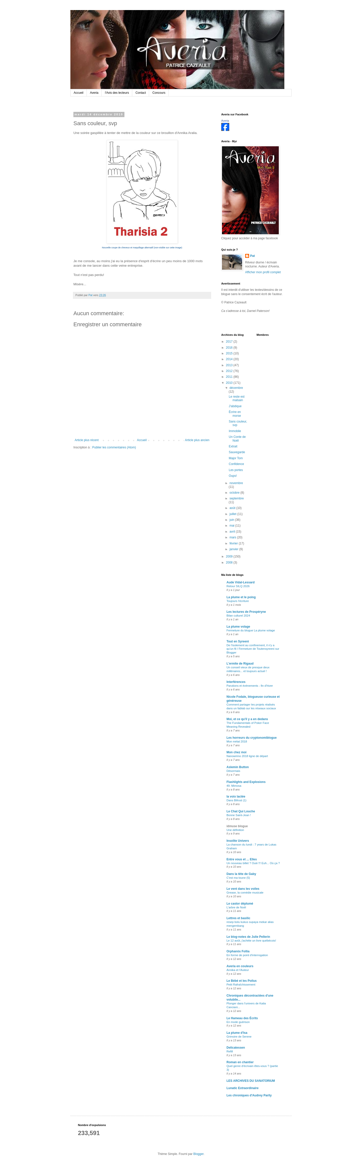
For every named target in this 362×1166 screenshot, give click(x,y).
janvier (234, 549)
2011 (230, 377)
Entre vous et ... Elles (242, 859)
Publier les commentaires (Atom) (114, 447)
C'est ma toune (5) (238, 877)
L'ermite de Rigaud (240, 663)
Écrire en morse (235, 413)
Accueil (78, 93)
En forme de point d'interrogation (247, 955)
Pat (252, 256)
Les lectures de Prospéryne (246, 612)
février (234, 543)
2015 (230, 353)
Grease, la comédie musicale (245, 892)
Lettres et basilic (238, 918)
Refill (230, 1051)
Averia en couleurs (240, 966)
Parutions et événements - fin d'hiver (250, 685)
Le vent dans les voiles (243, 889)
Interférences (236, 682)
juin (232, 520)
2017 (230, 341)
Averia (94, 93)
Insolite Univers (238, 841)
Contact (140, 93)
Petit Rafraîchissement (241, 984)
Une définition (235, 829)
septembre (237, 498)
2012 (230, 371)
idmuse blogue (237, 826)
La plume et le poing (241, 597)
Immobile (235, 431)
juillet (233, 514)
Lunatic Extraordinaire (242, 1088)
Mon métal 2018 (237, 741)
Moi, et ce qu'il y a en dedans (247, 719)
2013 (230, 365)
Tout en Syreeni (238, 641)
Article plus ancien (197, 440)
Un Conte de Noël (237, 438)
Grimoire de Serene (239, 1036)
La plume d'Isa (237, 1033)
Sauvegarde (237, 452)
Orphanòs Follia (238, 951)
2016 (230, 347)
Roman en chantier (240, 1062)
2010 (230, 383)
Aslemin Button (238, 767)
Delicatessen (236, 1047)
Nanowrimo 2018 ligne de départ (247, 756)
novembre (236, 483)
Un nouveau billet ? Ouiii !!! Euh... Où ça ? (253, 863)
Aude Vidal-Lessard (241, 582)
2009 (230, 556)
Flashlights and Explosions (246, 782)
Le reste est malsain (237, 398)
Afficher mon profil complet (263, 272)
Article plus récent (87, 440)
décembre (236, 388)
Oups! (233, 476)
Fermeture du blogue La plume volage (251, 630)
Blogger (198, 1154)
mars (233, 537)
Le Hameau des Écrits (242, 1018)
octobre (235, 492)
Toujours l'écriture (238, 600)
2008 (230, 562)
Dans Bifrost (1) (236, 800)
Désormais (233, 770)
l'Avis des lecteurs (117, 93)
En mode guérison (238, 1021)
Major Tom (236, 458)
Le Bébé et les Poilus (242, 981)
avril (233, 531)
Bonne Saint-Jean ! (239, 815)
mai (232, 525)
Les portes (236, 470)
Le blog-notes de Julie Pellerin (248, 937)
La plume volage (238, 626)
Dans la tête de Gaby (241, 874)
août (233, 508)
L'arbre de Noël (236, 907)
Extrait (233, 446)
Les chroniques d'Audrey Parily (249, 1095)
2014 (230, 359)
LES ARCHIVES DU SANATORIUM (251, 1081)
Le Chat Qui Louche (241, 811)
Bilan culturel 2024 (238, 615)
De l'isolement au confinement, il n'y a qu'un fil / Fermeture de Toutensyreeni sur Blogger (253, 649)
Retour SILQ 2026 (238, 586)
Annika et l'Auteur (238, 969)
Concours (158, 93)
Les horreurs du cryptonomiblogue (252, 737)
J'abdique (235, 406)
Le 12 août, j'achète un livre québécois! (251, 940)
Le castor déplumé (240, 903)
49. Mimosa (234, 785)
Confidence (236, 464)
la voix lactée (236, 796)
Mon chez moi (236, 752)
